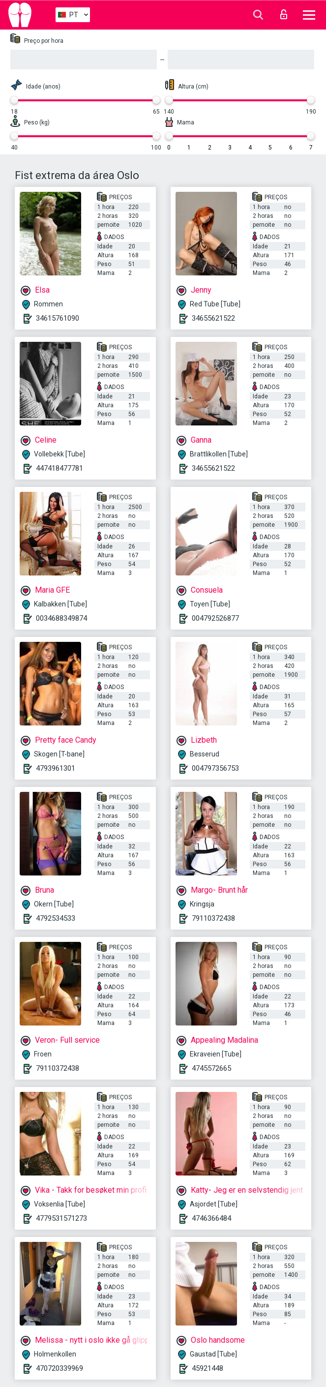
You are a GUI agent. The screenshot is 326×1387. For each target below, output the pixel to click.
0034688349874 (61, 618)
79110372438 (213, 918)
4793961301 (55, 768)
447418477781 (59, 468)
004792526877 (215, 618)
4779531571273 (61, 1218)
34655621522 (213, 318)
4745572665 (211, 1068)
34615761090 (57, 318)
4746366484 (211, 1218)
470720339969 (59, 1368)
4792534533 (55, 918)
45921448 (207, 1368)
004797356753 (215, 768)
